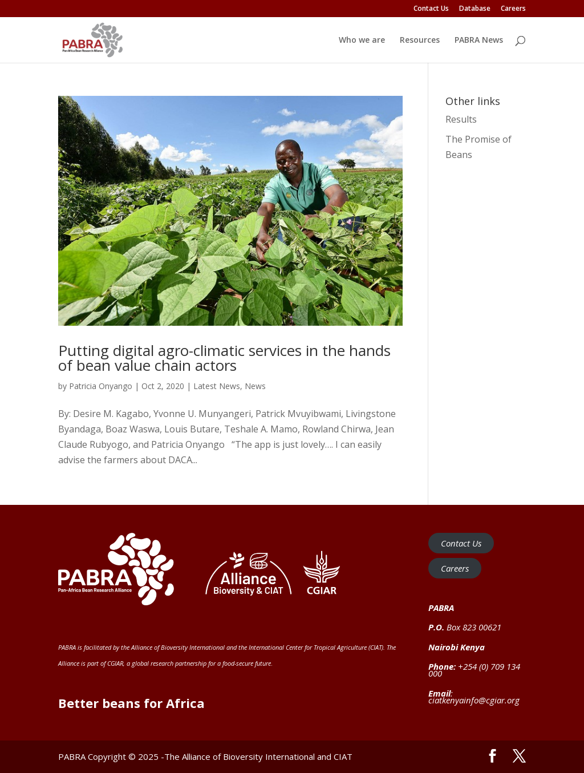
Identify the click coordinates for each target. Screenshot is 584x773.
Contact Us (431, 9)
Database (474, 9)
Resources (420, 40)
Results (461, 119)
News (255, 386)
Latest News (216, 386)
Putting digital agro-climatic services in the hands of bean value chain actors (224, 357)
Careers (513, 9)
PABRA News (479, 40)
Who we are (362, 40)
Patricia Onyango (100, 386)
